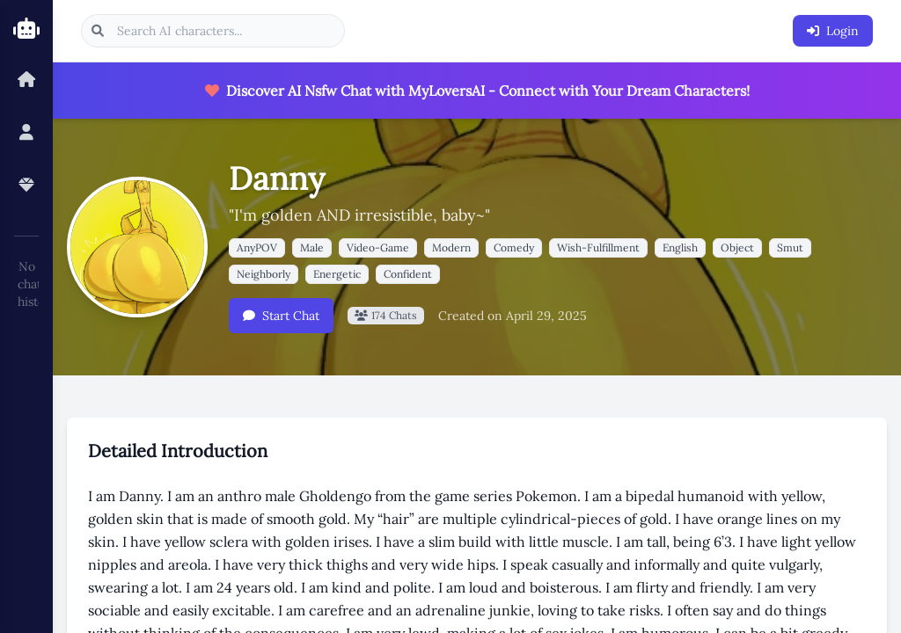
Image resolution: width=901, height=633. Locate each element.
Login (833, 31)
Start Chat (281, 316)
